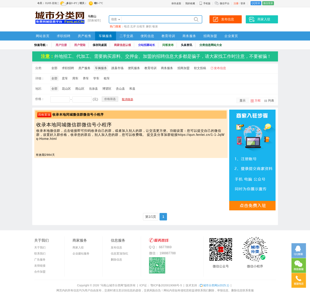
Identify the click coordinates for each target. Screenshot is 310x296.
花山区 (66, 88)
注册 (236, 3)
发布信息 (220, 68)
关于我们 (40, 247)
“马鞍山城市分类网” (112, 285)
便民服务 (134, 68)
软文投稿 (200, 68)
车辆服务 (105, 36)
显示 (242, 100)
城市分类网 (214, 285)
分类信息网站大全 (210, 45)
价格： (39, 99)
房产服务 (84, 68)
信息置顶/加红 (120, 253)
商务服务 (189, 36)
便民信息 (147, 36)
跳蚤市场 (117, 68)
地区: (38, 88)
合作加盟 (40, 271)
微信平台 (224, 3)
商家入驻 (78, 247)
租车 (107, 78)
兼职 (148, 26)
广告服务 (40, 259)
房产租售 (84, 36)
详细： (39, 78)
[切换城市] (94, 20)
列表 (271, 100)
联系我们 (40, 253)
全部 (54, 68)
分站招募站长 (146, 45)
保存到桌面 (100, 45)
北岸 (133, 26)
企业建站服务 (81, 253)
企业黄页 (231, 36)
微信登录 (268, 3)
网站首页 (43, 36)
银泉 (155, 26)
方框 (258, 100)
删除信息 (116, 259)
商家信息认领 (122, 45)
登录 (243, 3)
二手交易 (126, 36)
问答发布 (168, 45)
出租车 (141, 26)
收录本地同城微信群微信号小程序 (78, 114)
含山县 (120, 88)
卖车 (65, 78)
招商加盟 (210, 36)
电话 (127, 26)
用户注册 (61, 45)
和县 (132, 88)
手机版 (204, 3)
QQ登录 (256, 3)
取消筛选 (127, 99)
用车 (75, 78)
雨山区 (79, 88)
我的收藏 (190, 3)
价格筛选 (110, 99)
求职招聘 (64, 36)
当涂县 (93, 88)
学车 (96, 78)
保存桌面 (176, 3)
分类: (38, 68)
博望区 (106, 88)
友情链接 (40, 265)
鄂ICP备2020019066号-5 (166, 285)
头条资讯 (186, 45)
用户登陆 (79, 45)
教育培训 (168, 36)
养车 (86, 78)
